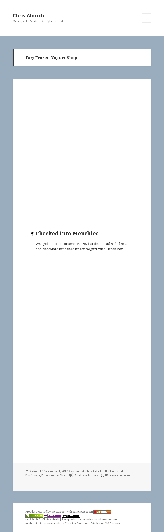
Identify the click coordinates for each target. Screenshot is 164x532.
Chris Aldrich (28, 15)
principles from (92, 511)
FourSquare (32, 475)
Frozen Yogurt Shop (54, 475)
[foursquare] (101, 475)
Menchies (86, 233)
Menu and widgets (146, 22)
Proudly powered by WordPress (45, 511)
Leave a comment (120, 475)
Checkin (113, 471)
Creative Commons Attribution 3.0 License (92, 523)
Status (33, 471)
